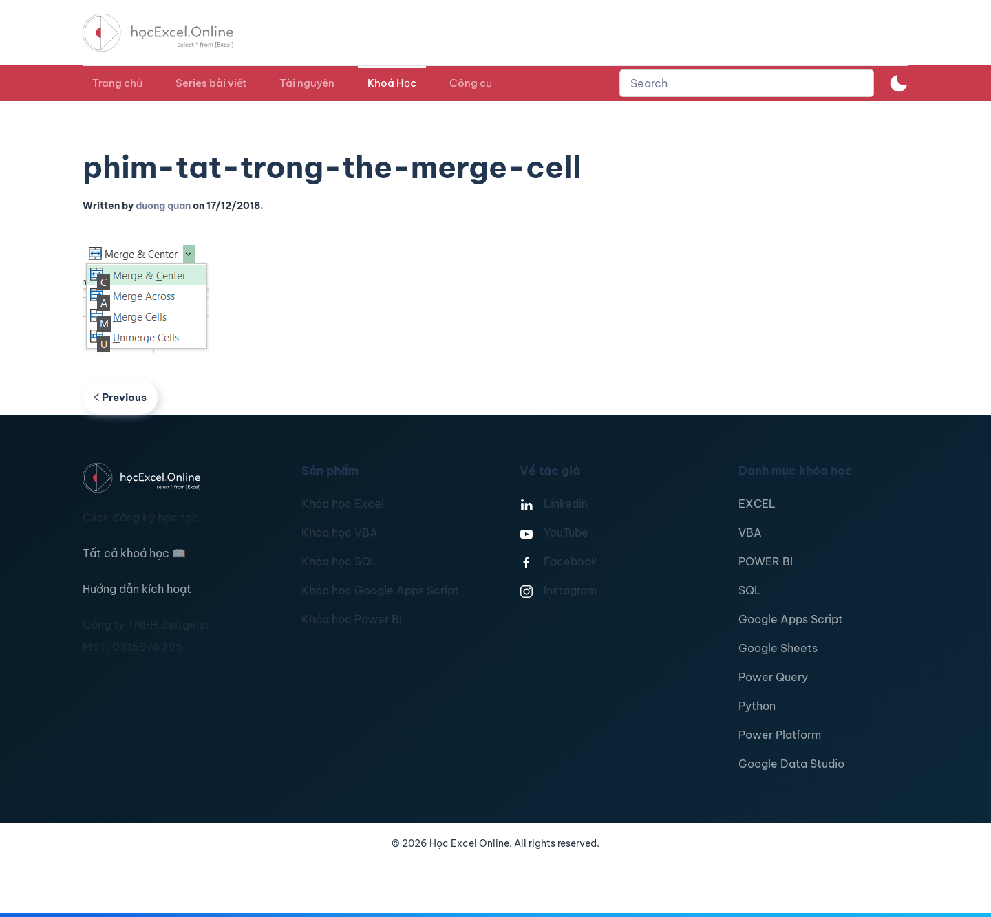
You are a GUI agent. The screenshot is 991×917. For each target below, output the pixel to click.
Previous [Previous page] (120, 397)
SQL (749, 590)
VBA (750, 532)
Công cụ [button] (470, 82)
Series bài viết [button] (210, 82)
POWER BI (765, 561)
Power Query (773, 677)
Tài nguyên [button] (306, 82)
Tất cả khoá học (134, 553)
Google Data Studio (791, 763)
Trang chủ (117, 82)
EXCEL (757, 503)
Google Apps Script (790, 619)
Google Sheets (778, 648)
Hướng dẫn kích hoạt (137, 589)
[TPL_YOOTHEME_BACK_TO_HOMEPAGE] (171, 33)
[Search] (746, 83)
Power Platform (779, 735)
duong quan (163, 205)
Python (757, 706)
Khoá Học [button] (391, 82)
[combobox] (746, 83)
